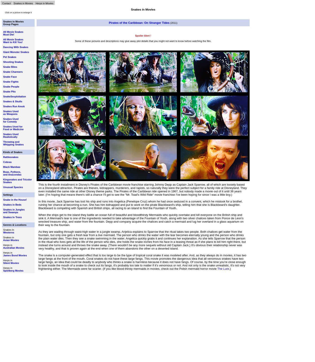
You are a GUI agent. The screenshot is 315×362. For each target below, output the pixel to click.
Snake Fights (10, 81)
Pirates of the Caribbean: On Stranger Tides (139, 22)
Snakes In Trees (12, 217)
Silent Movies (11, 263)
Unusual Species (13, 187)
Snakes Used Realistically (10, 135)
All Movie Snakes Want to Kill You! (13, 41)
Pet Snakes (9, 57)
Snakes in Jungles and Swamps (14, 211)
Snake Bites (10, 67)
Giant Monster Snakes (16, 52)
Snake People (11, 86)
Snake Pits (9, 91)
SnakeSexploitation (14, 96)
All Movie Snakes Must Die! (13, 33)
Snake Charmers (13, 71)
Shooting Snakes (13, 62)
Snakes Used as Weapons (10, 112)
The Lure (223, 268)
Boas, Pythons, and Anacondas (12, 173)
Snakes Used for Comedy (10, 120)
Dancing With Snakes (15, 47)
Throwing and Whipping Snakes (13, 143)
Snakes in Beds (12, 204)
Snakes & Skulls (12, 101)
